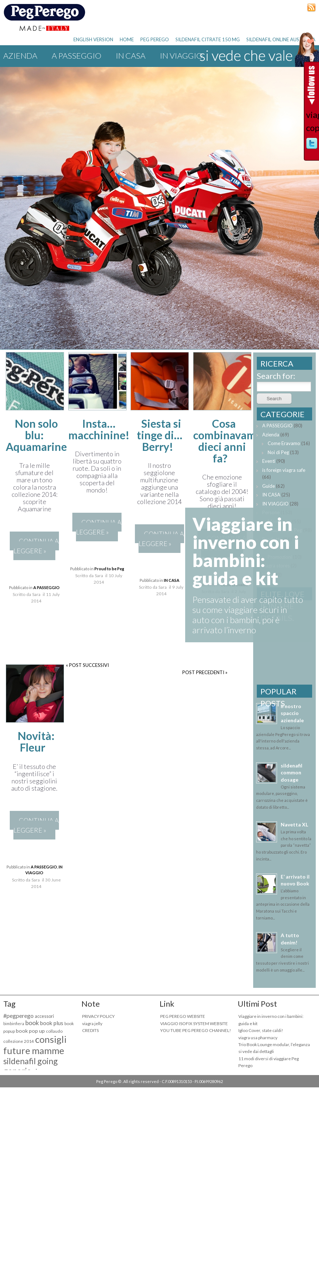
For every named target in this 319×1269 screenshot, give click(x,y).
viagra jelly (92, 1023)
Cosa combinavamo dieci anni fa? (227, 441)
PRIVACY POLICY (98, 1016)
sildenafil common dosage (291, 772)
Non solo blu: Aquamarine (36, 435)
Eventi (268, 461)
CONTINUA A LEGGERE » (36, 546)
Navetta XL (294, 824)
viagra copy (312, 121)
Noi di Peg (278, 452)
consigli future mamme (35, 1045)
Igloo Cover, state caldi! (260, 1030)
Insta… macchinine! (98, 429)
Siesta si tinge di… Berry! (159, 435)
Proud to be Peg (109, 568)
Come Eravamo (284, 443)
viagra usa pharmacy (257, 1037)
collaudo (54, 1031)
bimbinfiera (13, 1023)
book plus (51, 1023)
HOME (127, 39)
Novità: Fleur (36, 741)
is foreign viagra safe (283, 470)
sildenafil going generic (30, 1066)
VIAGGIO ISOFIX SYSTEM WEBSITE (194, 1023)
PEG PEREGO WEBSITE (182, 1016)
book (32, 1023)
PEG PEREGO (154, 39)
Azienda (20, 55)
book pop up (30, 1031)
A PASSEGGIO (76, 55)
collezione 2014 (18, 1041)
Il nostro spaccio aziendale (292, 713)
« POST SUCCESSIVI (87, 665)
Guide (268, 486)
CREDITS (90, 1030)
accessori (44, 1016)
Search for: (276, 376)
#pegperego (18, 1015)
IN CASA (130, 55)
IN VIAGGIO (275, 504)
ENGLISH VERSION (93, 39)
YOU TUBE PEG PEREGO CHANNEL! (195, 1030)
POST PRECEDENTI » (204, 672)
